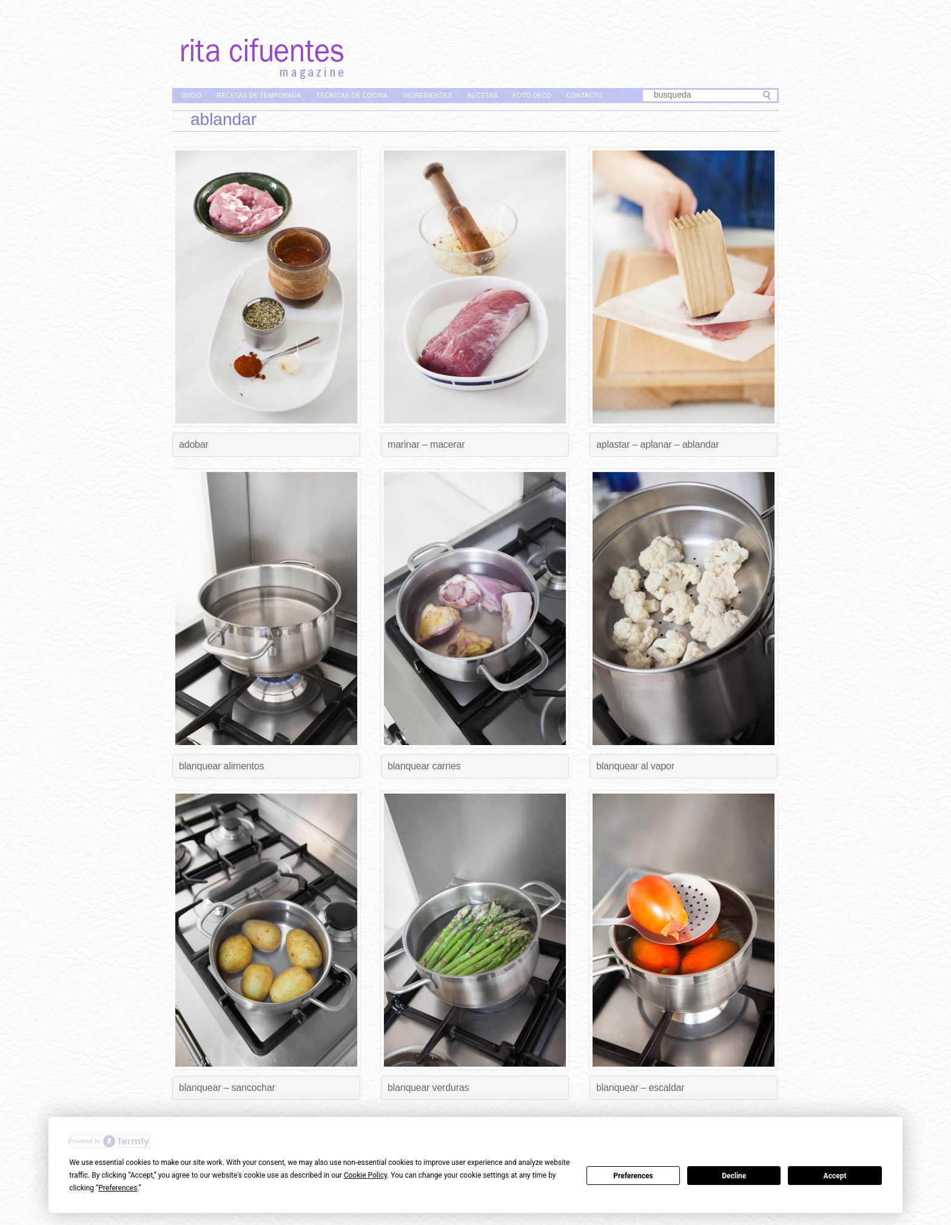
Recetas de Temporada (259, 95)
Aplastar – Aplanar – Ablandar (657, 444)
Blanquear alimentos (221, 766)
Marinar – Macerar (426, 444)
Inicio (191, 95)
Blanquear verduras (428, 1087)
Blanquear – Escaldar (640, 1087)
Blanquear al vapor (635, 766)
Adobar (194, 444)
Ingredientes (427, 95)
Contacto (584, 95)
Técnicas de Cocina (352, 95)
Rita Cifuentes (475, 41)
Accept (835, 1176)
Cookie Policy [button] (365, 1175)
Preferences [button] (117, 1188)
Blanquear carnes (424, 766)
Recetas (483, 95)
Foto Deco (532, 95)
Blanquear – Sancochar (227, 1087)
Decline (734, 1176)
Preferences (633, 1176)
